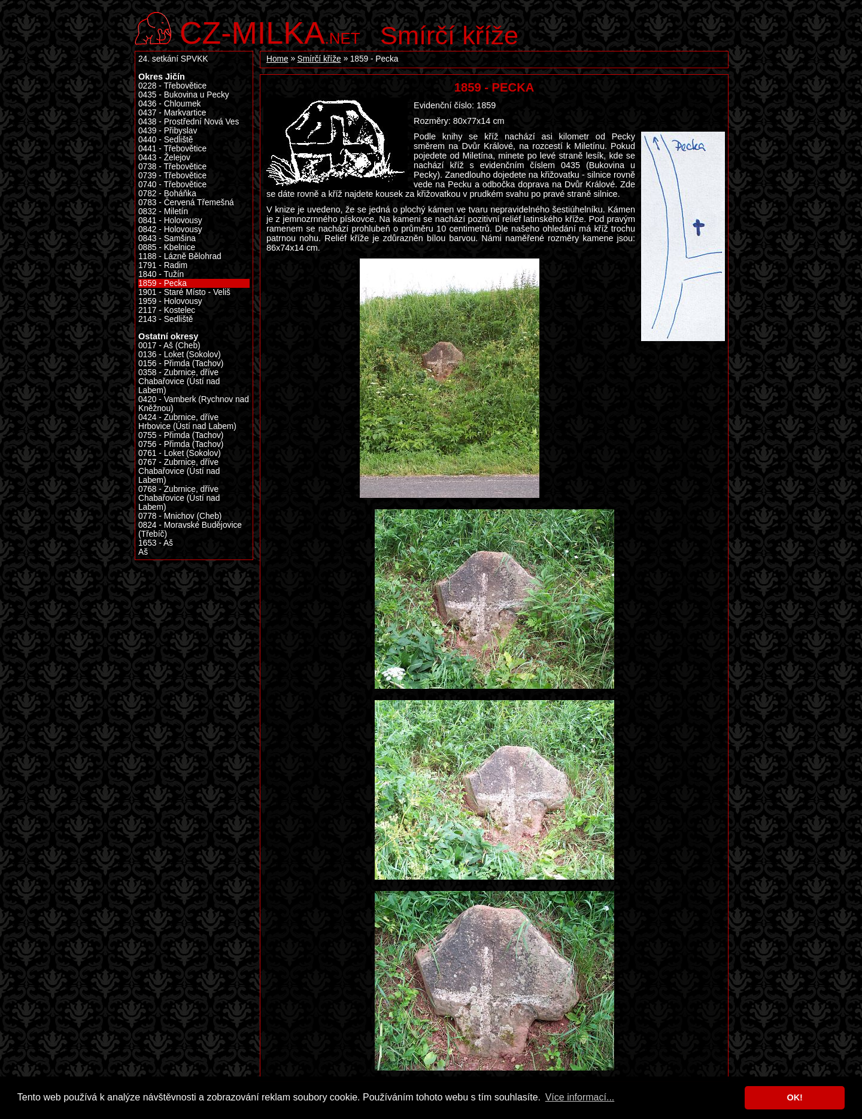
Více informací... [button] (580, 1097)
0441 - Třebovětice (172, 148)
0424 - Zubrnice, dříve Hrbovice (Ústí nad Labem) (187, 422)
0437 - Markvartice (172, 112)
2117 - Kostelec (166, 310)
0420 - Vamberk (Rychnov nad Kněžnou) (193, 404)
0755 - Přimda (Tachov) (180, 435)
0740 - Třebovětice (172, 184)
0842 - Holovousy (170, 229)
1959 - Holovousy (170, 301)
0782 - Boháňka (167, 193)
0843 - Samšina (167, 238)
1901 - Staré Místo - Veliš (184, 292)
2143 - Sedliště (165, 319)
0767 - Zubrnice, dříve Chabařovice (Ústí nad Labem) (179, 471)
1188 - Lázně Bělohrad (179, 256)
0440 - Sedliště (165, 139)
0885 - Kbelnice (166, 247)
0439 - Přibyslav (167, 130)
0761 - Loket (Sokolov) (179, 453)
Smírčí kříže (449, 35)
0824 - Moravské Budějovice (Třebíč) (190, 530)
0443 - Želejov (164, 157)
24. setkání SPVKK (173, 58)
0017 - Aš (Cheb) (169, 345)
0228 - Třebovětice (172, 85)
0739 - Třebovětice (172, 175)
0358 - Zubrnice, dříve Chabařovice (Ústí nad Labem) (179, 381)
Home (277, 58)
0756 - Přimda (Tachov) (180, 444)
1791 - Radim (162, 265)
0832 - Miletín (163, 211)
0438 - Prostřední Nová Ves (188, 121)
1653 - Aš (155, 543)
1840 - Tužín (161, 274)
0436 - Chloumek (169, 103)
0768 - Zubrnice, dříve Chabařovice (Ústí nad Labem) (179, 498)
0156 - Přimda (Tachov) (180, 363)
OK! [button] (794, 1097)
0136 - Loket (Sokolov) (179, 354)
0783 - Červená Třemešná (186, 202)
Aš (143, 552)
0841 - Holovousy (170, 220)
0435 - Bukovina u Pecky (183, 94)
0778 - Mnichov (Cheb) (179, 516)
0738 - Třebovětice (172, 166)
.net (270, 31)
